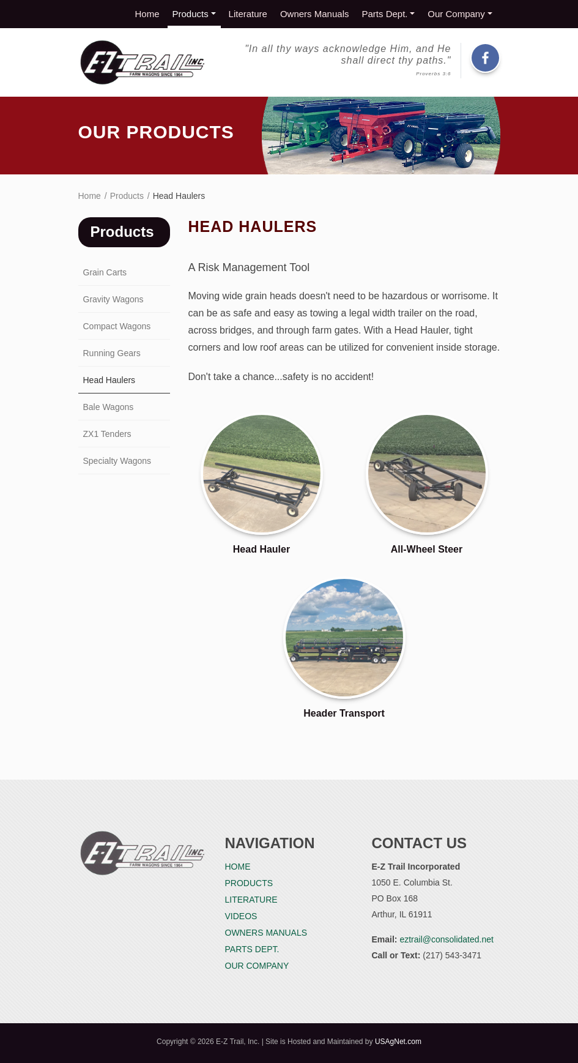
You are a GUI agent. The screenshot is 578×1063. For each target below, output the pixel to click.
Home (147, 14)
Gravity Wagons (113, 299)
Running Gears (112, 353)
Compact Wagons (117, 326)
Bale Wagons (108, 407)
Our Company (456, 14)
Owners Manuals (314, 14)
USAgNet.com (398, 1041)
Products (190, 14)
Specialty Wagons (117, 461)
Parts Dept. (384, 14)
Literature (248, 14)
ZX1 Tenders (107, 434)
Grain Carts (105, 272)
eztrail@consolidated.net (446, 939)
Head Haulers (109, 380)
